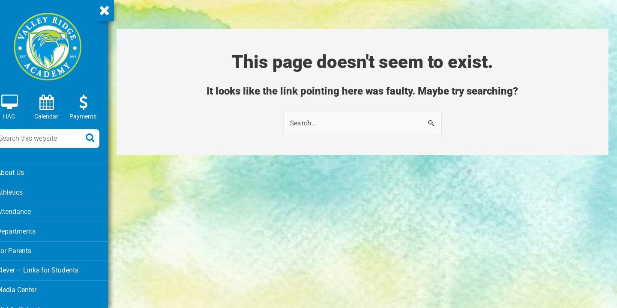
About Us (22, 172)
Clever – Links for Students (48, 268)
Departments (27, 230)
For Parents (25, 249)
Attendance (25, 211)
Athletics (21, 191)
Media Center (28, 288)
